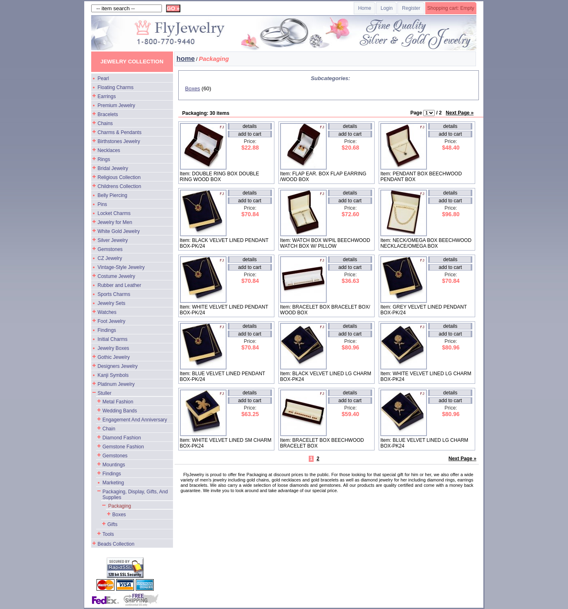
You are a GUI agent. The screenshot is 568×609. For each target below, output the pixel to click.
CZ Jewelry (110, 258)
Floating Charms (116, 87)
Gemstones (110, 249)
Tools (108, 534)
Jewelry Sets (112, 303)
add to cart (249, 134)
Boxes (119, 514)
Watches (107, 312)
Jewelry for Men (115, 222)
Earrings (107, 96)
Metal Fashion (118, 402)
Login (387, 8)
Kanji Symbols (113, 375)
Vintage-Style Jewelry (121, 267)
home (186, 59)
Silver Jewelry (113, 240)
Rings (104, 159)
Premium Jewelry (116, 105)
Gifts (113, 524)
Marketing (113, 483)
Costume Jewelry (116, 276)
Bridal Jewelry (113, 168)
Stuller (105, 393)
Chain (109, 429)
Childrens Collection (119, 186)
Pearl (103, 78)
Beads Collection (116, 544)
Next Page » (460, 113)
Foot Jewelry (112, 321)
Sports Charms (114, 294)
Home (364, 8)
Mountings (114, 465)
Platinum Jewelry (116, 384)
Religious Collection (119, 177)
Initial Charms (113, 339)
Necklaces (109, 150)
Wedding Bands (120, 411)
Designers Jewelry (118, 366)
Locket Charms (114, 213)
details (249, 126)
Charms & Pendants (119, 132)
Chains (105, 123)
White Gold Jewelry (119, 231)
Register (411, 8)
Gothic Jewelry (114, 357)
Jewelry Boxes (113, 348)
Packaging (119, 506)
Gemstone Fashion (123, 447)
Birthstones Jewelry (119, 141)
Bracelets (108, 114)
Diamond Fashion (122, 438)
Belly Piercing (113, 195)
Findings (107, 330)
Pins (102, 204)
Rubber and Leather (119, 285)
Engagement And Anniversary (135, 420)
